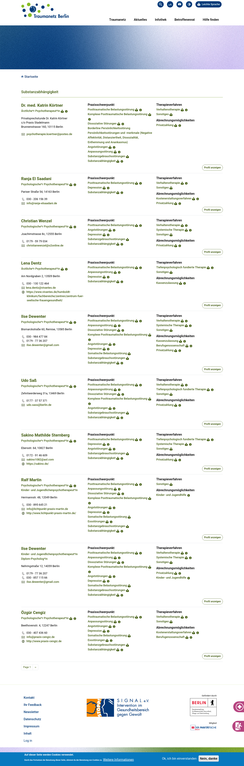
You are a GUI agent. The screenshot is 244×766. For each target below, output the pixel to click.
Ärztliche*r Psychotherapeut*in (40, 110)
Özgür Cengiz (33, 612)
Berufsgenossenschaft (170, 345)
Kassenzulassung (167, 282)
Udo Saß (29, 380)
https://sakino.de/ (37, 463)
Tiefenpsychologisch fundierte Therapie (181, 267)
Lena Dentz (31, 263)
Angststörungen (98, 146)
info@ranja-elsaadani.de (42, 203)
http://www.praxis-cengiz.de (43, 641)
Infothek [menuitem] (161, 19)
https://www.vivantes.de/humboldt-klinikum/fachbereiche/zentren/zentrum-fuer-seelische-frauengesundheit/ (55, 296)
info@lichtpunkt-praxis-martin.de (47, 509)
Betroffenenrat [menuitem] (184, 19)
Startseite (31, 77)
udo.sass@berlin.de (39, 404)
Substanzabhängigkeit (102, 160)
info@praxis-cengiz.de (41, 637)
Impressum (31, 726)
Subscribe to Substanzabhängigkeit (22, 674)
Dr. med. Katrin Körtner (42, 105)
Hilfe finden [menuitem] (211, 19)
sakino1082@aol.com (40, 459)
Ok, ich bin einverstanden (179, 758)
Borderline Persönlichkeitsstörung (109, 128)
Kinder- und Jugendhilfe (171, 494)
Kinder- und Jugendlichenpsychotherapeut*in (49, 490)
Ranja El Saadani (36, 178)
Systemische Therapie (170, 229)
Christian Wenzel (36, 221)
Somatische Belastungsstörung (107, 353)
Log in (28, 740)
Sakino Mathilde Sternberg (45, 435)
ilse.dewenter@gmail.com (43, 345)
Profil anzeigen (212, 167)
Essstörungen (96, 521)
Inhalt (27, 733)
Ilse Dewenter (33, 316)
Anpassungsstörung (100, 151)
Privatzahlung (165, 125)
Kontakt (29, 697)
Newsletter (31, 712)
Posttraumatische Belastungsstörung (111, 109)
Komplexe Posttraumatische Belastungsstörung (118, 114)
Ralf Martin (31, 479)
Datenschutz (32, 719)
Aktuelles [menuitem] (140, 19)
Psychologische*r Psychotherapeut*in (45, 184)
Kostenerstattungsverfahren (173, 198)
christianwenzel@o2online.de (45, 245)
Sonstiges (162, 114)
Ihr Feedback (33, 705)
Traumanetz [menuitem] (117, 19)
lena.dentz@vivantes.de (41, 287)
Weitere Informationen (118, 759)
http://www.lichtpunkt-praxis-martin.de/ (51, 513)
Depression (95, 187)
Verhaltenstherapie (168, 109)
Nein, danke (208, 758)
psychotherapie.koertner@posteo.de (49, 134)
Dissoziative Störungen (102, 123)
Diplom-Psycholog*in (34, 558)
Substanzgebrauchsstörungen (106, 156)
